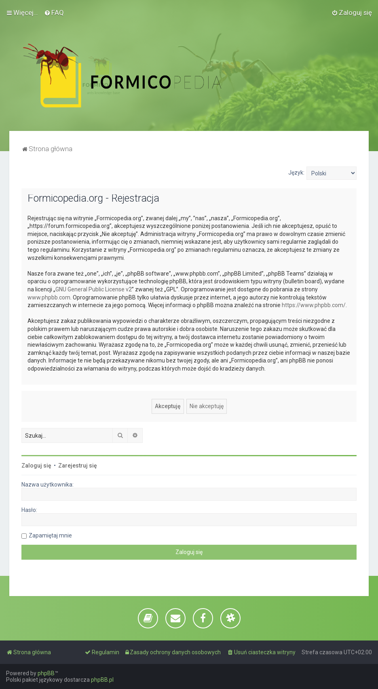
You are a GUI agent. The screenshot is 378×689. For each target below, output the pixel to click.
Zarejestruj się (77, 465)
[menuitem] (54, 12)
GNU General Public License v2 (93, 289)
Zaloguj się (36, 465)
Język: (296, 172)
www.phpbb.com (48, 297)
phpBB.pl (102, 679)
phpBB (46, 673)
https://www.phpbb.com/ (314, 305)
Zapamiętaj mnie (50, 535)
